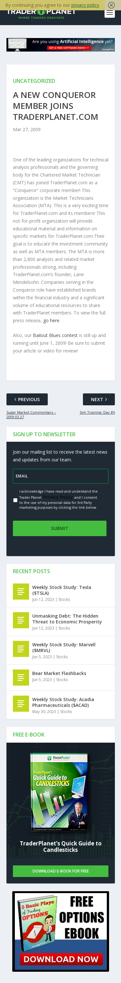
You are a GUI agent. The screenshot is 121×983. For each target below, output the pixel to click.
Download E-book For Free (61, 871)
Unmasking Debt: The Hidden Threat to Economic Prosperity (67, 619)
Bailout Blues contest (55, 335)
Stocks (64, 599)
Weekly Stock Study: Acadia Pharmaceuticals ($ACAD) (63, 702)
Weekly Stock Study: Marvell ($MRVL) (64, 647)
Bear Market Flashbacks (59, 673)
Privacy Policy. (58, 497)
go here (51, 320)
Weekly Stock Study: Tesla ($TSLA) (61, 590)
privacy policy (85, 5)
